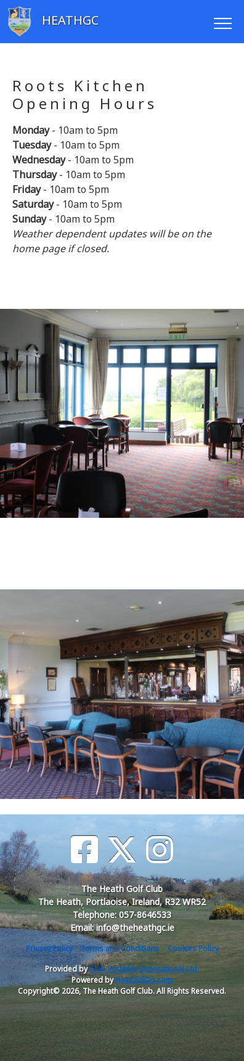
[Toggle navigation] (222, 21)
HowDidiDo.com (144, 980)
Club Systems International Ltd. (144, 969)
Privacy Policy (49, 948)
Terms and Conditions (120, 948)
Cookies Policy (193, 948)
